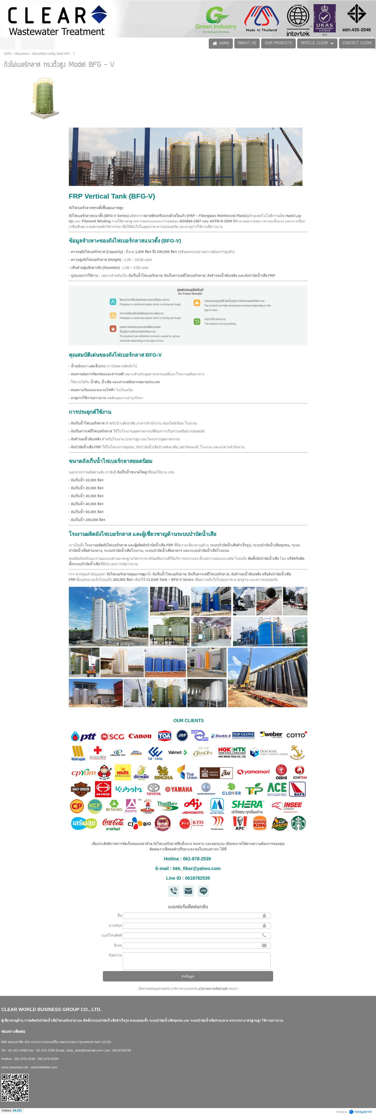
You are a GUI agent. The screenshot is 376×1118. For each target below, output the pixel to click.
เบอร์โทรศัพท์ (111, 935)
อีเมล (118, 945)
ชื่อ (119, 915)
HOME (8, 54)
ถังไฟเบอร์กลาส (22, 54)
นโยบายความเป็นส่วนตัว (213, 988)
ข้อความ (115, 955)
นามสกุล (115, 925)
